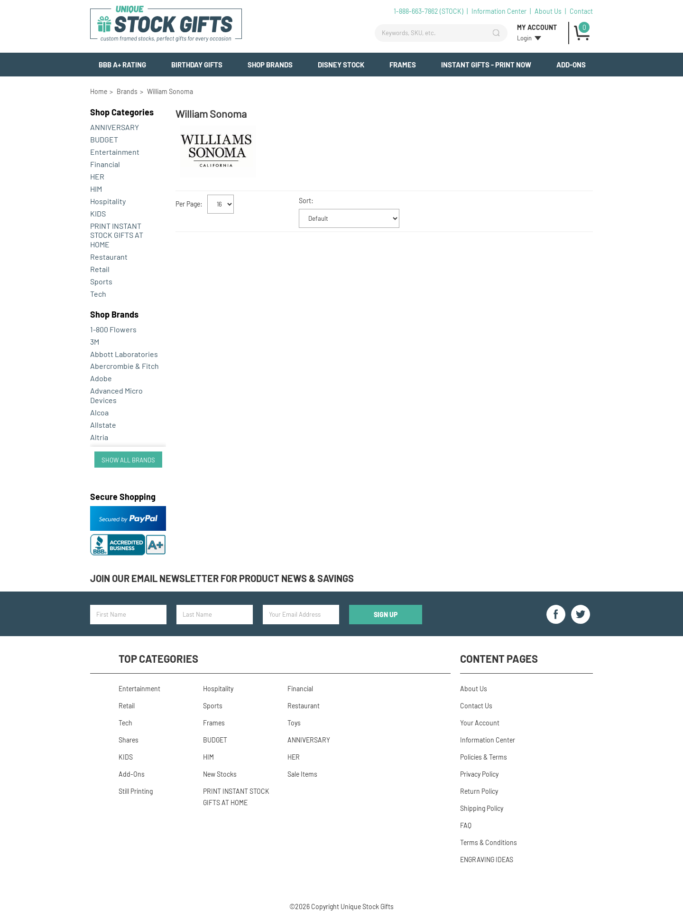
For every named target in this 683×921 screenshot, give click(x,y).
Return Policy (479, 791)
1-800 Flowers (113, 329)
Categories (122, 112)
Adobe (101, 378)
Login (524, 38)
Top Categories (158, 658)
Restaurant (109, 256)
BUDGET (104, 139)
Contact (581, 11)
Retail (100, 268)
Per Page (187, 204)
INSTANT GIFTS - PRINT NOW (486, 64)
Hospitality (108, 201)
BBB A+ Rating (122, 64)
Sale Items (302, 774)
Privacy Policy (479, 774)
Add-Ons (571, 64)
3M (94, 341)
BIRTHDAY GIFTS (196, 64)
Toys (294, 723)
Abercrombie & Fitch (124, 365)
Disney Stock (341, 64)
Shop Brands (270, 64)
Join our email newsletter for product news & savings (222, 578)
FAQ (465, 825)
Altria (99, 437)
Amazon (103, 449)
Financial (105, 164)
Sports (101, 281)
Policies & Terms (483, 757)
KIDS (98, 213)
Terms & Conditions (488, 842)
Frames (402, 64)
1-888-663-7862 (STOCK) (428, 11)
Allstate (103, 424)
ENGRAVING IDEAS (486, 859)
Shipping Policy (481, 808)
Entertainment (114, 151)
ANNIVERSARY (114, 127)
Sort (305, 201)
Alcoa (99, 412)
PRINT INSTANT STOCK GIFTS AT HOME (116, 235)
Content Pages (499, 658)
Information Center (498, 11)
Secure (123, 496)
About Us (548, 11)
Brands (114, 314)
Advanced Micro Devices (116, 395)
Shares (128, 740)
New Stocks (220, 774)
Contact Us (476, 706)
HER (97, 176)
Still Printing (136, 791)
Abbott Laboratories (124, 353)
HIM (96, 188)
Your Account (479, 723)
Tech (98, 293)
